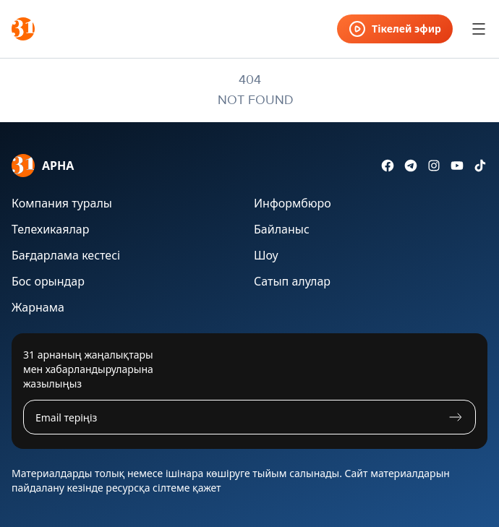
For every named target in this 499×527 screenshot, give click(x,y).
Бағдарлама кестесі (66, 255)
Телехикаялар (50, 229)
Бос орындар (48, 281)
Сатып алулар (292, 281)
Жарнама (38, 307)
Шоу (266, 255)
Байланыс (282, 229)
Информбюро (292, 203)
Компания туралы (62, 203)
